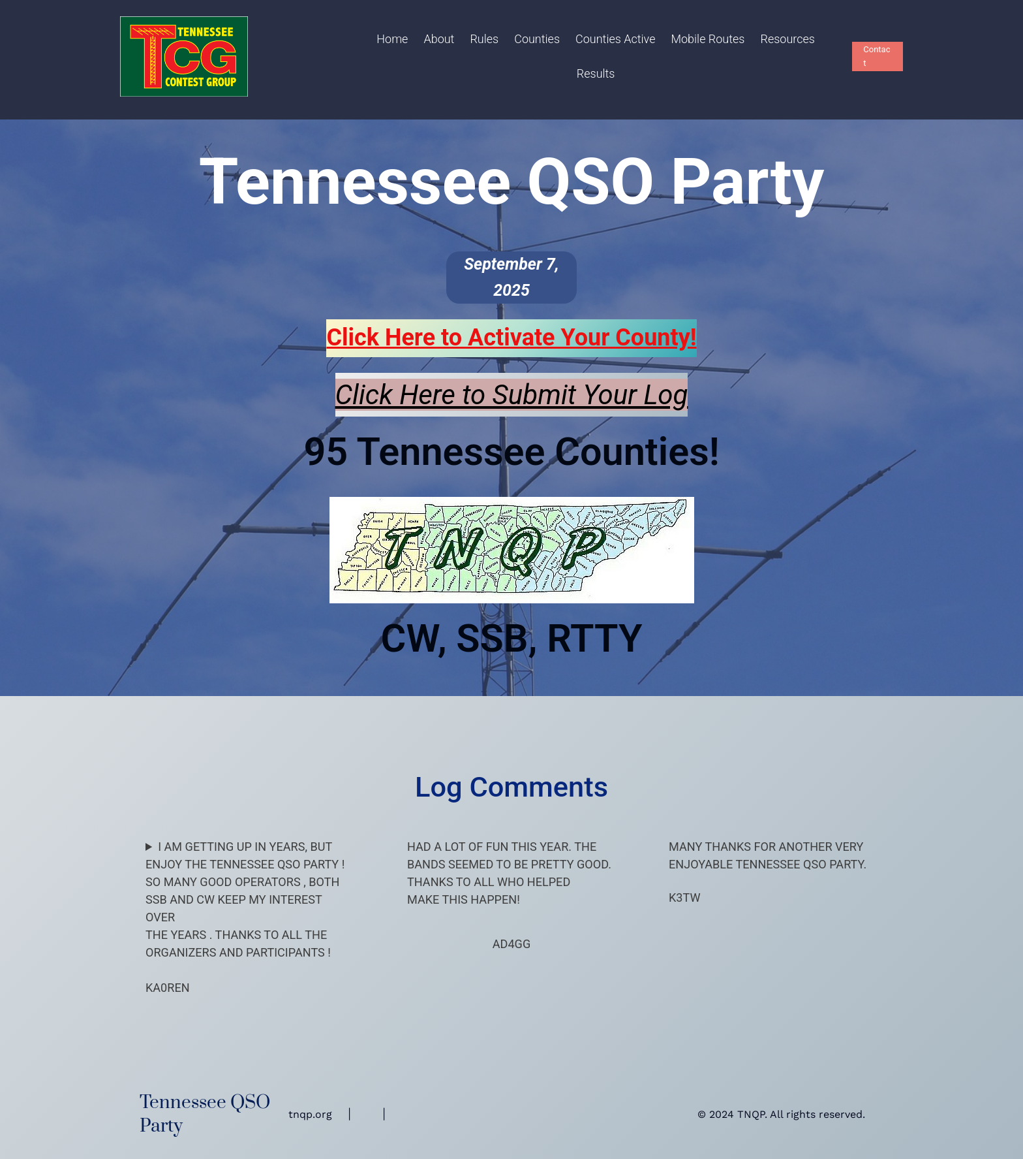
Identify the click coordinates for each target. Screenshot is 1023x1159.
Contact (876, 56)
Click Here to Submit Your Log (511, 395)
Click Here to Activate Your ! (511, 337)
